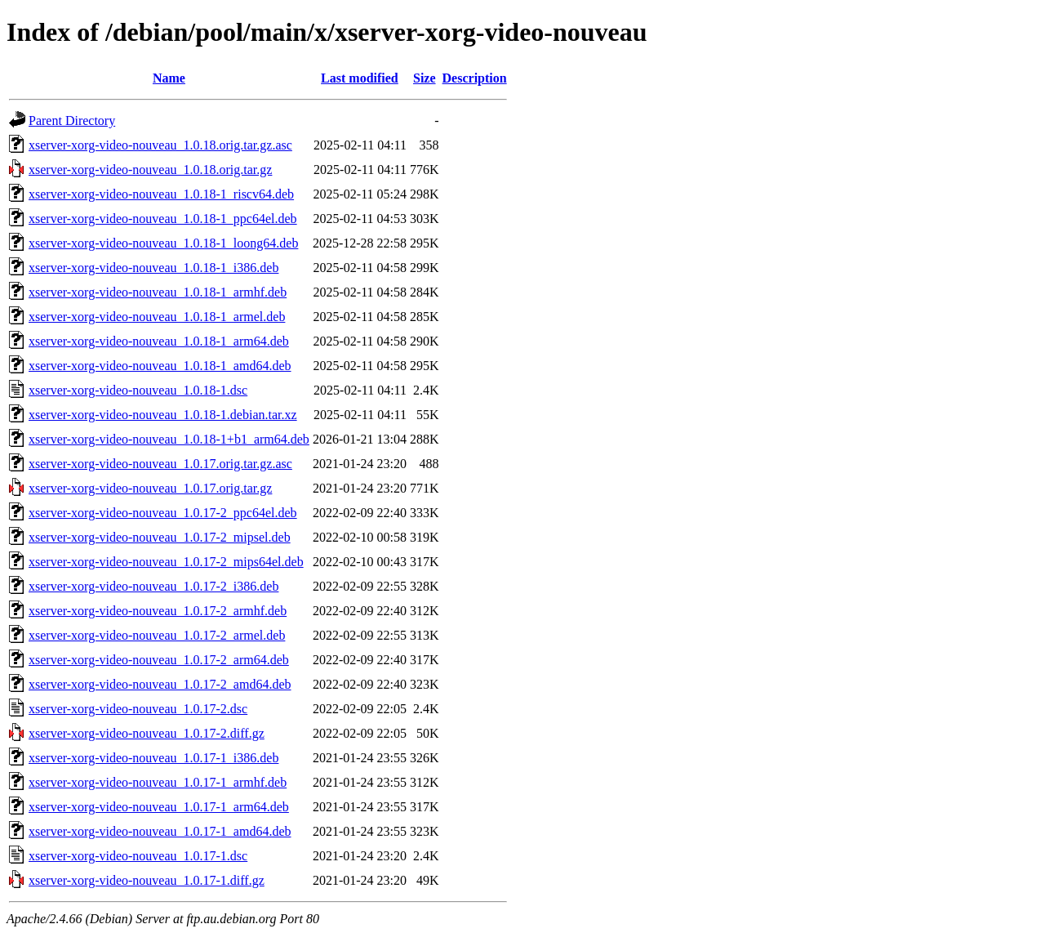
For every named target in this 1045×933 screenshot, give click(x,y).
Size (424, 78)
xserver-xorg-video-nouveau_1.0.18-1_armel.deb (157, 317)
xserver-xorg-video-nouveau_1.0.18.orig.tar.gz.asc (160, 145)
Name (169, 78)
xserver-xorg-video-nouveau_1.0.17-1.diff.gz (147, 880)
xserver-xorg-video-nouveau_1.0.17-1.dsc (138, 856)
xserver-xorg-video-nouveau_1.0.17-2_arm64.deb (159, 660)
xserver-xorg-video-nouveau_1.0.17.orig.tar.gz (150, 488)
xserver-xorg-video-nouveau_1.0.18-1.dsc (138, 390)
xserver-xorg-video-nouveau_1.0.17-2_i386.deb (153, 586)
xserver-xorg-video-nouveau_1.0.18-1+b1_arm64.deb (169, 439)
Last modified (359, 78)
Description (474, 78)
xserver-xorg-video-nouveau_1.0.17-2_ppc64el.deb (163, 513)
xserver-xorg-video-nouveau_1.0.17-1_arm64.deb (159, 807)
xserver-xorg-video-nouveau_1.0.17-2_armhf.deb (158, 611)
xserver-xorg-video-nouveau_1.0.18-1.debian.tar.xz (163, 415)
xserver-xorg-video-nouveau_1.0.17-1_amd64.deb (160, 831)
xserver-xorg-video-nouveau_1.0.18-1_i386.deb (153, 268)
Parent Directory (72, 120)
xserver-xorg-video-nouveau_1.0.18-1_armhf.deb (158, 292)
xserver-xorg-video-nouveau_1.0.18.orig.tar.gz (150, 169)
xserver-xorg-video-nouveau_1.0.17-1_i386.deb (153, 758)
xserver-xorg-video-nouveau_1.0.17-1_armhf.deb (158, 782)
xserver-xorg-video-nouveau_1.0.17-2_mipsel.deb (160, 537)
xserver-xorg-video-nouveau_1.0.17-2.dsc (138, 709)
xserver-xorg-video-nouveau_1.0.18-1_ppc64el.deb (163, 218)
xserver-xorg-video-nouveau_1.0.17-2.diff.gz (147, 733)
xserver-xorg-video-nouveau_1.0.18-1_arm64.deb (159, 341)
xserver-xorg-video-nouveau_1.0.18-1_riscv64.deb (161, 194)
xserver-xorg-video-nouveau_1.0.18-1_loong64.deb (163, 243)
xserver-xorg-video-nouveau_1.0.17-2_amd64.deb (160, 684)
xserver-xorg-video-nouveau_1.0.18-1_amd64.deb (160, 366)
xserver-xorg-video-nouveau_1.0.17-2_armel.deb (157, 635)
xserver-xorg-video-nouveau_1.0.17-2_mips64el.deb (166, 562)
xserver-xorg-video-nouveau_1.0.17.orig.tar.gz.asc (160, 464)
